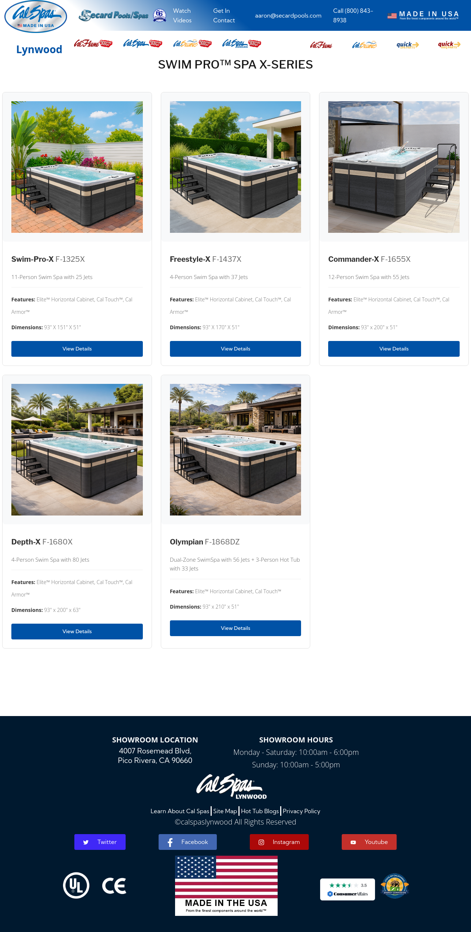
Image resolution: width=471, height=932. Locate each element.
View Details (77, 348)
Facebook (187, 842)
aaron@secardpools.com (288, 15)
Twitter (100, 841)
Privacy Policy (301, 811)
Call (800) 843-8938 (353, 15)
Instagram (279, 842)
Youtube (369, 841)
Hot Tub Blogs (260, 811)
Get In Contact (224, 15)
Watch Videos (182, 15)
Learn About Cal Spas (180, 811)
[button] (321, 43)
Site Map (225, 811)
